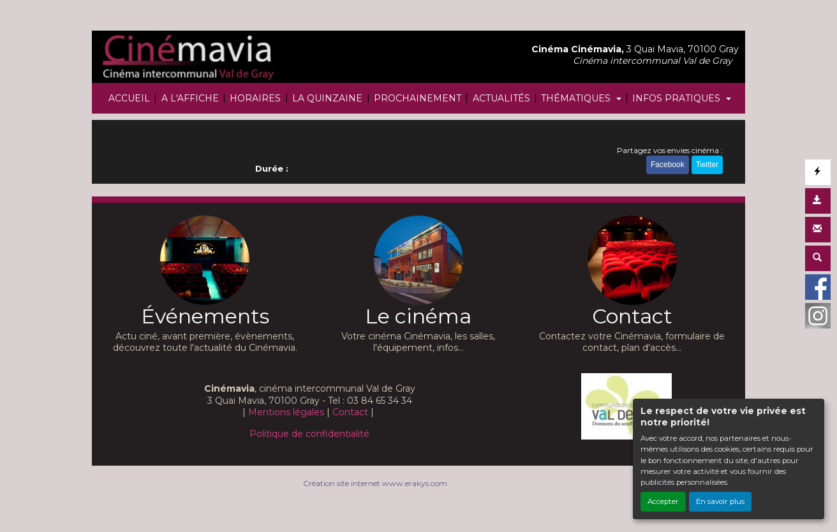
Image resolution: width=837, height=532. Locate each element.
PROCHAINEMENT (417, 98)
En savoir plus (720, 501)
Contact (350, 412)
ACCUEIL (129, 98)
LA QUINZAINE (327, 98)
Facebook (668, 164)
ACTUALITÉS (501, 98)
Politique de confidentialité (309, 434)
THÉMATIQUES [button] (577, 98)
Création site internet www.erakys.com (375, 483)
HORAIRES (255, 98)
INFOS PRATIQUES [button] (677, 98)
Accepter (663, 501)
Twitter (707, 164)
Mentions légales (286, 412)
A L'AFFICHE (190, 98)
